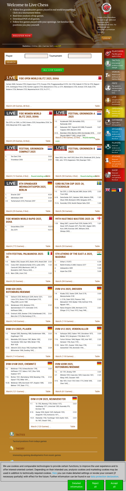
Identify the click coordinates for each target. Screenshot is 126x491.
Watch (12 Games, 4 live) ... (18, 176)
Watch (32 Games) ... (15, 281)
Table (97, 106)
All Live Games (53, 70)
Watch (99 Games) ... (64, 281)
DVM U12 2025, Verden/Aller (71, 328)
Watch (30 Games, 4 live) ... (67, 176)
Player (9, 55)
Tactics (20, 434)
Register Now (22, 36)
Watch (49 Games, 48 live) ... (19, 106)
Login (106, 38)
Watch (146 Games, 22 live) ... (68, 137)
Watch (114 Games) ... (16, 356)
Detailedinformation (76, 485)
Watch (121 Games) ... (16, 391)
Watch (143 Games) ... (16, 321)
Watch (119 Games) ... (65, 321)
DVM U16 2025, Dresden (68, 288)
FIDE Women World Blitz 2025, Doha (30, 115)
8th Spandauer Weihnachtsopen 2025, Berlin (32, 186)
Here (54, 473)
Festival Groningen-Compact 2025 (31, 150)
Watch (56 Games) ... (64, 211)
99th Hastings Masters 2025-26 (74, 218)
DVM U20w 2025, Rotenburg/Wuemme (67, 365)
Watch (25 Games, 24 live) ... (19, 141)
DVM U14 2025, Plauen (18, 328)
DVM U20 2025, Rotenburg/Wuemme (18, 290)
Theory (20, 448)
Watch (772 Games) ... (16, 246)
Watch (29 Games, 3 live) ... (18, 211)
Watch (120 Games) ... (41, 426)
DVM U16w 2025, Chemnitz (21, 363)
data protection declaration (104, 476)
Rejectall (95, 485)
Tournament (55, 55)
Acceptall (114, 485)
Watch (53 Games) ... (64, 246)
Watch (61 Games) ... (64, 391)
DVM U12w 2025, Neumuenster (48, 399)
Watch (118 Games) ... (65, 356)
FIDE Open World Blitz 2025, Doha (39, 78)
